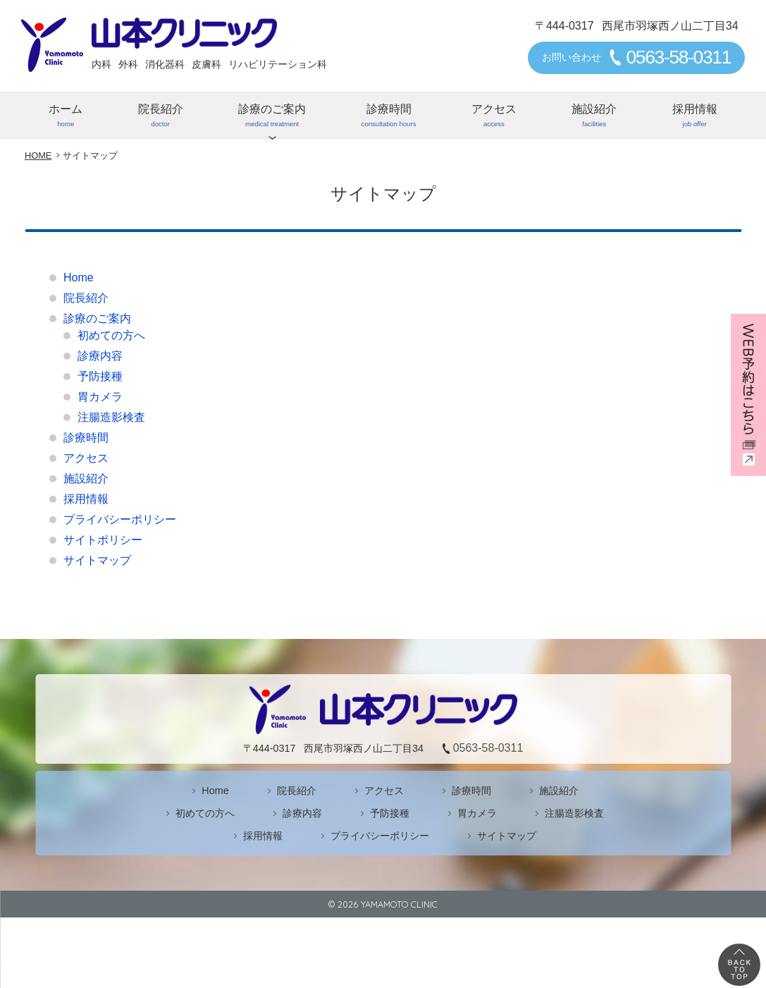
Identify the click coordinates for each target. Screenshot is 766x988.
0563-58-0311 (678, 57)
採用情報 (695, 116)
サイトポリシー (102, 540)
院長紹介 (160, 116)
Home (78, 277)
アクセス (494, 116)
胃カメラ (100, 397)
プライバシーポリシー (119, 519)
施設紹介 (594, 116)
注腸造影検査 (111, 417)
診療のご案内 (272, 116)
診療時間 (388, 116)
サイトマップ (97, 560)
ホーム (65, 116)
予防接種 (100, 376)
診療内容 (100, 356)
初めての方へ (111, 335)
